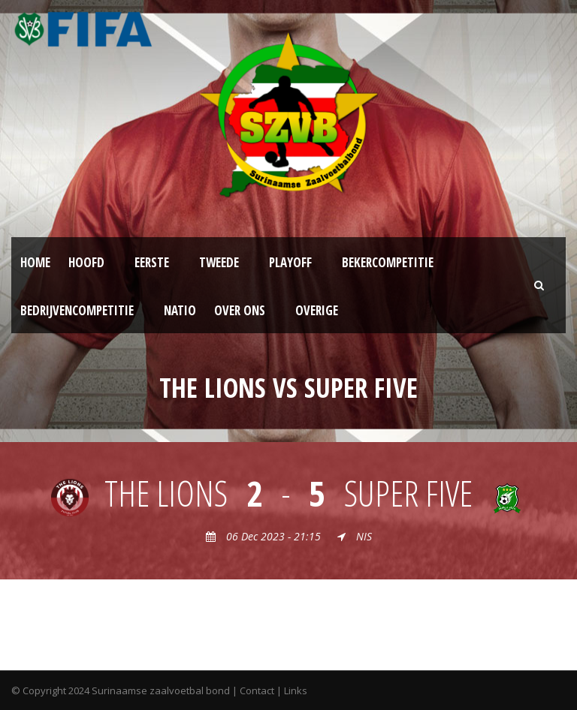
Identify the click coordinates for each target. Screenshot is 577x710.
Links (295, 690)
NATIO (180, 310)
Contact (257, 690)
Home (35, 262)
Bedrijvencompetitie (77, 310)
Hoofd (86, 262)
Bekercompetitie (388, 262)
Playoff (290, 262)
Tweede (219, 262)
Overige (316, 310)
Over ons (239, 310)
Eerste (151, 262)
